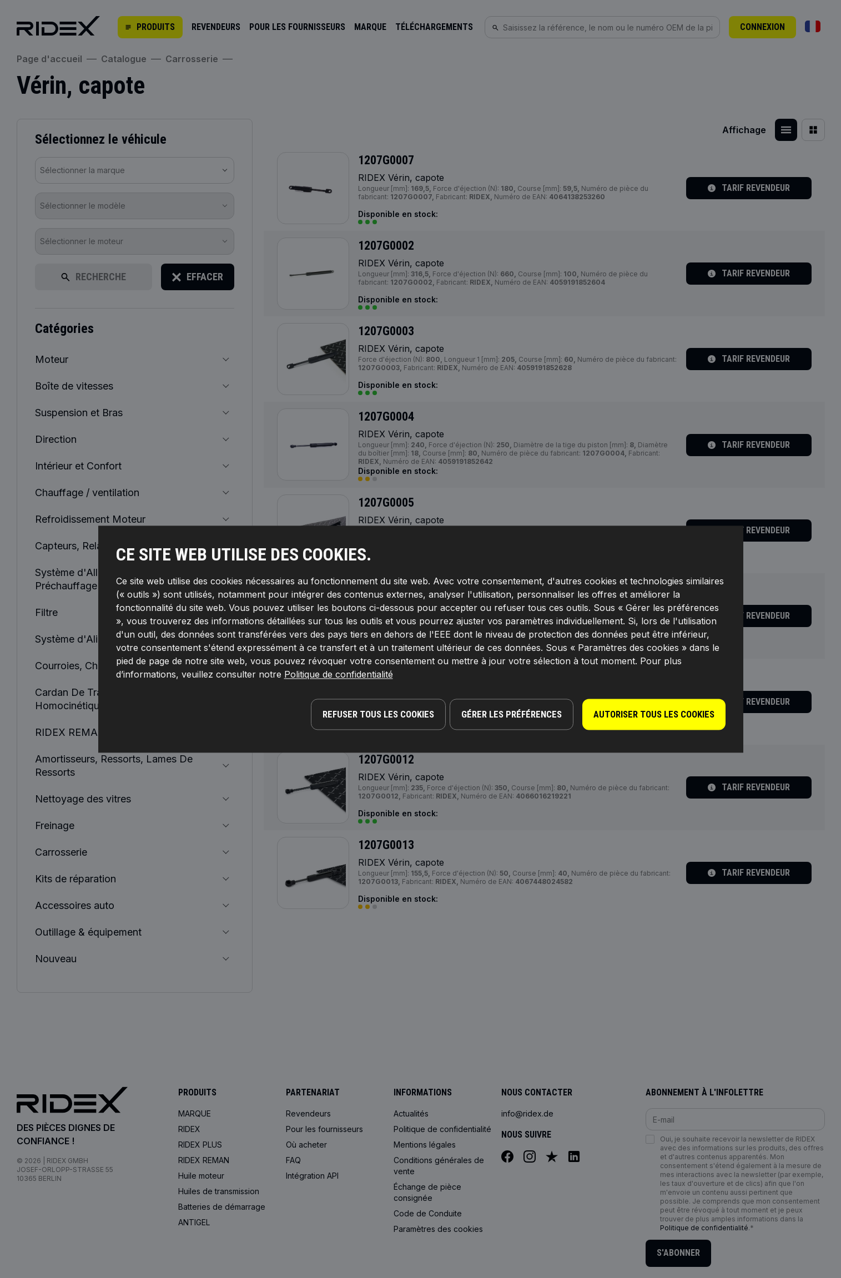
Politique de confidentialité (338, 677)
